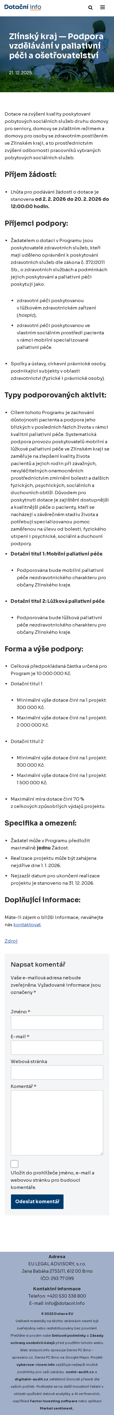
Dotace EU (63, 1314)
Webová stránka (29, 1061)
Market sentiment (56, 1408)
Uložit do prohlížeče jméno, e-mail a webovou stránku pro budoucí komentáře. (52, 1180)
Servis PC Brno (79, 1350)
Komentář (23, 1086)
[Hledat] (90, 7)
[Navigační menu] (102, 7)
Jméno (20, 1012)
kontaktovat (27, 924)
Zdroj (11, 941)
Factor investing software (54, 1401)
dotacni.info (39, 1350)
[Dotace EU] (23, 7)
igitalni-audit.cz (32, 1379)
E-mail (20, 1036)
